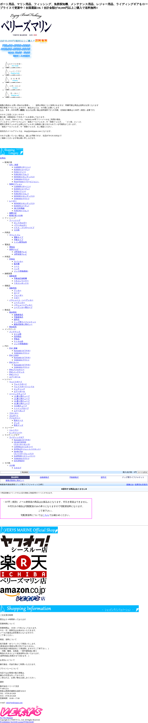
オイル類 (17, 334)
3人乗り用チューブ (22, 401)
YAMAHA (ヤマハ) (21, 179)
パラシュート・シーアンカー (21, 300)
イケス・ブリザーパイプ (24, 228)
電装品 (12, 247)
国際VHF (13, 213)
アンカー (17, 290)
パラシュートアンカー (23, 305)
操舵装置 (13, 276)
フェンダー (18, 295)
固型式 (16, 319)
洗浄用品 (17, 336)
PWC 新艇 (13, 348)
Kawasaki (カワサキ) (22, 351)
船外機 (16, 264)
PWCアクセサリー (16, 370)
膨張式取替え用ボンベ (23, 324)
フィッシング (14, 220)
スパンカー (18, 261)
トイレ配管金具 (20, 242)
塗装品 (16, 339)
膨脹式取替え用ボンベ (15, 480)
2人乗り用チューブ (22, 399)
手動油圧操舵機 (20, 278)
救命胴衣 (13, 312)
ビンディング (19, 389)
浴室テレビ (13, 249)
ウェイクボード (15, 382)
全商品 (3, 158)
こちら (46, 515)
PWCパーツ (14, 374)
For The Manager (6, 718)
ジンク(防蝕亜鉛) (21, 271)
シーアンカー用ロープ (23, 307)
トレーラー (13, 430)
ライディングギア (16, 437)
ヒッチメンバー (15, 433)
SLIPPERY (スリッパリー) (24, 456)
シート (16, 266)
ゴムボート (13, 416)
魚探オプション (15, 184)
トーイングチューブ (17, 394)
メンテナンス (14, 332)
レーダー (13, 201)
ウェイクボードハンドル (24, 387)
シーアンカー (19, 303)
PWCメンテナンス (16, 372)
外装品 (12, 259)
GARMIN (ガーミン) (22, 167)
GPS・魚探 (13, 165)
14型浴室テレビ (20, 252)
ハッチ (16, 269)
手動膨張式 (18, 317)
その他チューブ (20, 406)
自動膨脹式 (44, 477)
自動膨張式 (18, 315)
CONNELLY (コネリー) (23, 447)
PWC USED (13, 355)
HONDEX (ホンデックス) (24, 177)
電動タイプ (18, 237)
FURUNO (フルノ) (21, 174)
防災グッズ (18, 425)
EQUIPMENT (19, 461)
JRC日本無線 (19, 208)
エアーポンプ (19, 411)
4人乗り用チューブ (22, 403)
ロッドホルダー (20, 223)
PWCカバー (14, 362)
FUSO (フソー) (20, 172)
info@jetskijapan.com (14, 703)
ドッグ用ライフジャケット (25, 322)
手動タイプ (18, 240)
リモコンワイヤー (21, 281)
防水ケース (18, 420)
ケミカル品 (18, 341)
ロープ (16, 293)
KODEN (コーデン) (21, 169)
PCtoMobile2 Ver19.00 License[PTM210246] (17, 722)
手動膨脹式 (74, 477)
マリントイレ (14, 235)
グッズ (16, 423)
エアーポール (14, 377)
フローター (13, 413)
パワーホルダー (20, 225)
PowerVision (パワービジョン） (26, 182)
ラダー (16, 298)
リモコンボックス (21, 283)
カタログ (17, 468)
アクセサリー (14, 418)
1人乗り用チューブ (22, 396)
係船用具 (13, 288)
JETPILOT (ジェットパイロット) (27, 449)
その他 (16, 230)
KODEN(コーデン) (21, 206)
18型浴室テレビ (20, 254)
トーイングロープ (21, 408)
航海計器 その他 (16, 215)
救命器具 (13, 327)
